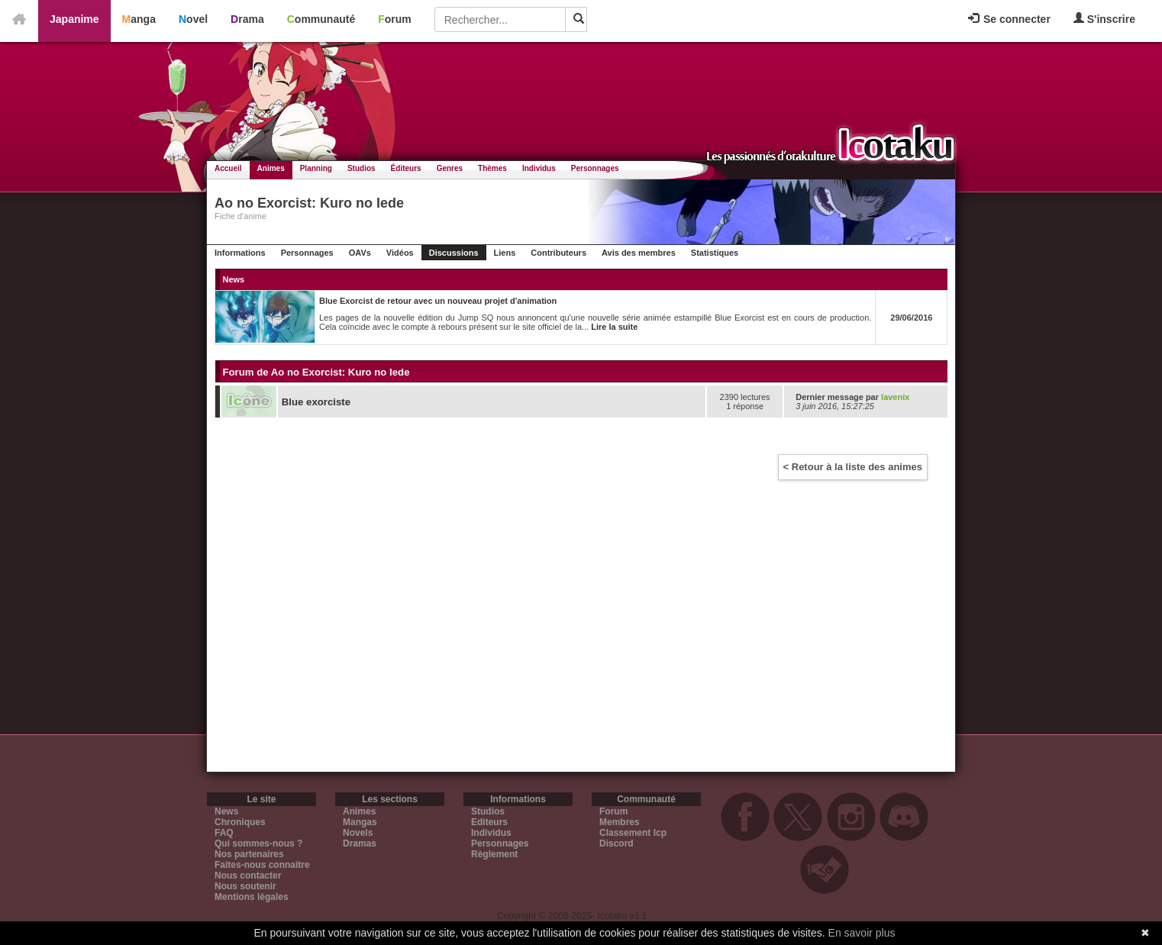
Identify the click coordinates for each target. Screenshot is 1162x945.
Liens (505, 252)
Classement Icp (633, 832)
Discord (616, 843)
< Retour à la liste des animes (852, 466)
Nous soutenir (245, 886)
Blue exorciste (316, 402)
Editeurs (489, 822)
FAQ (224, 832)
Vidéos (400, 252)
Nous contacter (248, 875)
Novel (193, 19)
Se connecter (1009, 19)
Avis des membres (639, 252)
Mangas (360, 822)
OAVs (360, 252)
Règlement (494, 854)
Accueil (228, 168)
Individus (539, 168)
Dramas (359, 843)
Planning (316, 168)
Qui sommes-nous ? (258, 843)
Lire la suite (614, 326)
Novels (358, 832)
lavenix (895, 397)
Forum (395, 19)
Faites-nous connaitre (262, 865)
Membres (619, 822)
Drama (247, 19)
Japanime (74, 19)
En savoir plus (862, 933)
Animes (271, 168)
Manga (139, 19)
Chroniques (240, 822)
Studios (361, 168)
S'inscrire (1104, 18)
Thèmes (492, 168)
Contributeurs (558, 252)
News (226, 811)
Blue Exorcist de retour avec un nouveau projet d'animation (438, 300)
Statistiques (714, 252)
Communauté (321, 19)
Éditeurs (406, 168)
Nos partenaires (249, 854)
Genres (450, 168)
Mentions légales (252, 897)
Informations (240, 252)
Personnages (595, 168)
